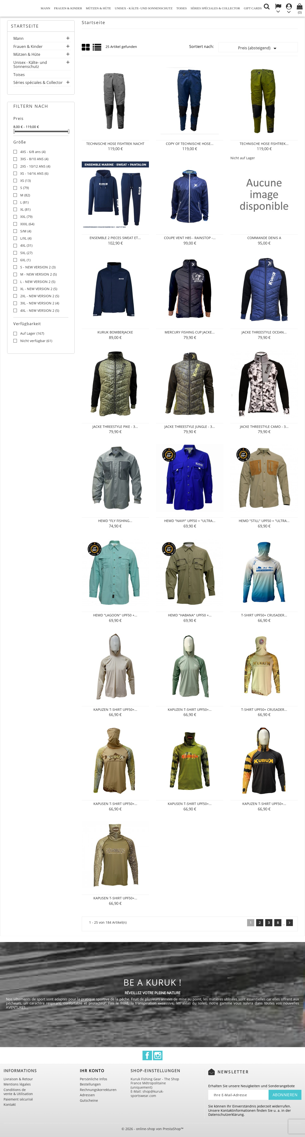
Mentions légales (17, 1084)
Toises (181, 8)
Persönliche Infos (93, 1079)
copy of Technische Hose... (190, 143)
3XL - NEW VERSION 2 (39, 303)
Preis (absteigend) (258, 48)
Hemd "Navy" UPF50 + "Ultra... (189, 520)
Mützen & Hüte (98, 8)
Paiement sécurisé (18, 1099)
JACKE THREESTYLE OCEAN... (264, 332)
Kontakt (10, 1104)
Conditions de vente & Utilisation (18, 1091)
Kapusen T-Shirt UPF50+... (115, 803)
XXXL (27, 224)
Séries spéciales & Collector (215, 8)
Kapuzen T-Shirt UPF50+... (115, 709)
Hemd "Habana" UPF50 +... (190, 615)
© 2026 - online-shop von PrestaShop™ (152, 1129)
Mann (45, 8)
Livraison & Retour (18, 1079)
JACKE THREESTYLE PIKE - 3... (115, 426)
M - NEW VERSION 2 (38, 274)
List (97, 49)
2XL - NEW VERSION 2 (39, 296)
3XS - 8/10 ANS (34, 159)
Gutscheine (89, 1100)
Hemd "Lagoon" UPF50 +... (115, 615)
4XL (26, 245)
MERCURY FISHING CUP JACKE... (190, 332)
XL (25, 209)
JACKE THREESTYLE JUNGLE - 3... (189, 426)
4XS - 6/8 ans (33, 152)
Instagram (158, 1055)
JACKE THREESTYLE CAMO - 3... (264, 426)
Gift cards (253, 8)
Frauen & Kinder (68, 8)
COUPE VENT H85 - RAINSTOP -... (190, 238)
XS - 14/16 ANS (34, 173)
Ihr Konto (92, 1070)
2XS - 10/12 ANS (35, 166)
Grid (86, 47)
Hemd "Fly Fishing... (115, 520)
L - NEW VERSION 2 (37, 282)
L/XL (25, 238)
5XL (26, 253)
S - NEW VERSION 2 (38, 267)
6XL (25, 260)
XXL (26, 217)
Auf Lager (32, 333)
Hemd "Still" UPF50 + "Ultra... (264, 520)
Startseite (25, 26)
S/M (25, 231)
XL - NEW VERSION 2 (38, 289)
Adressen (87, 1095)
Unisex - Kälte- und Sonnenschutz (144, 8)
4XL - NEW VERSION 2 (39, 310)
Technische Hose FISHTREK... (264, 143)
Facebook (147, 1055)
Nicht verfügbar (36, 341)
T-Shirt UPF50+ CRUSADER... (264, 615)
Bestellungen (90, 1084)
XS (25, 181)
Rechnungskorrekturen (98, 1089)
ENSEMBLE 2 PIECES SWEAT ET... (115, 238)
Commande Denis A (264, 238)
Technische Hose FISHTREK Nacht (115, 143)
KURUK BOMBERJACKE (115, 332)
